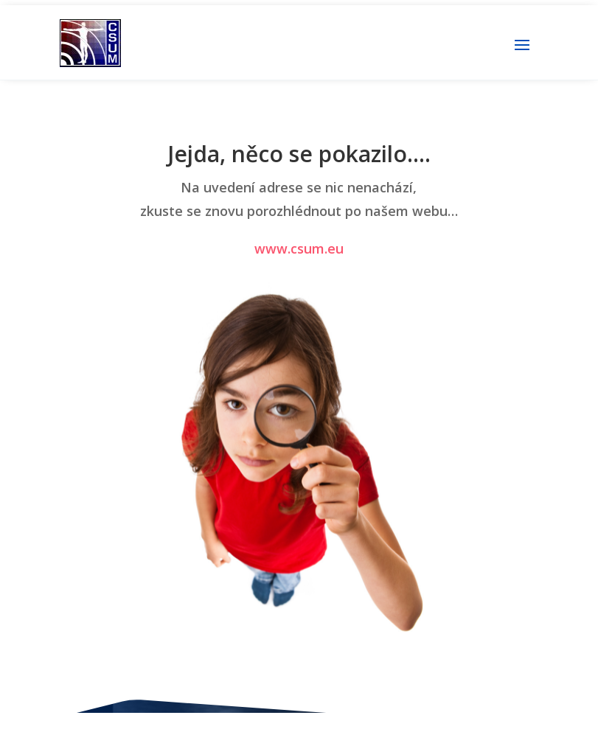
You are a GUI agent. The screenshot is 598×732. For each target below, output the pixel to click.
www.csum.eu (299, 248)
